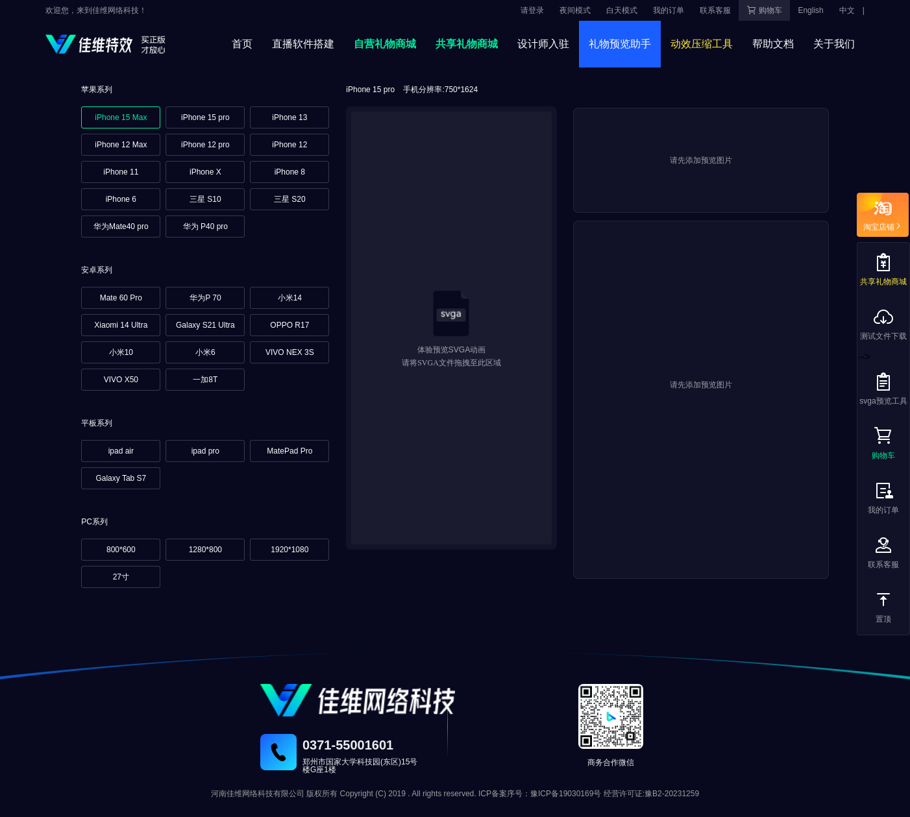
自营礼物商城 (385, 43)
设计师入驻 (543, 43)
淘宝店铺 (882, 226)
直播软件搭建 (303, 43)
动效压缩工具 (701, 43)
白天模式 (621, 10)
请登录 (532, 10)
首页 (242, 43)
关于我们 (834, 43)
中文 (847, 10)
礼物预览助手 (620, 43)
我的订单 (668, 10)
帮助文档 (773, 43)
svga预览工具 (883, 388)
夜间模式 (575, 10)
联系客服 (715, 10)
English (810, 10)
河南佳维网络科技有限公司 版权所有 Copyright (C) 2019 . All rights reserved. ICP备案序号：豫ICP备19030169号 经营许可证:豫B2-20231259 (455, 793)
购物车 (764, 10)
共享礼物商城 (467, 43)
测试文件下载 (883, 323)
